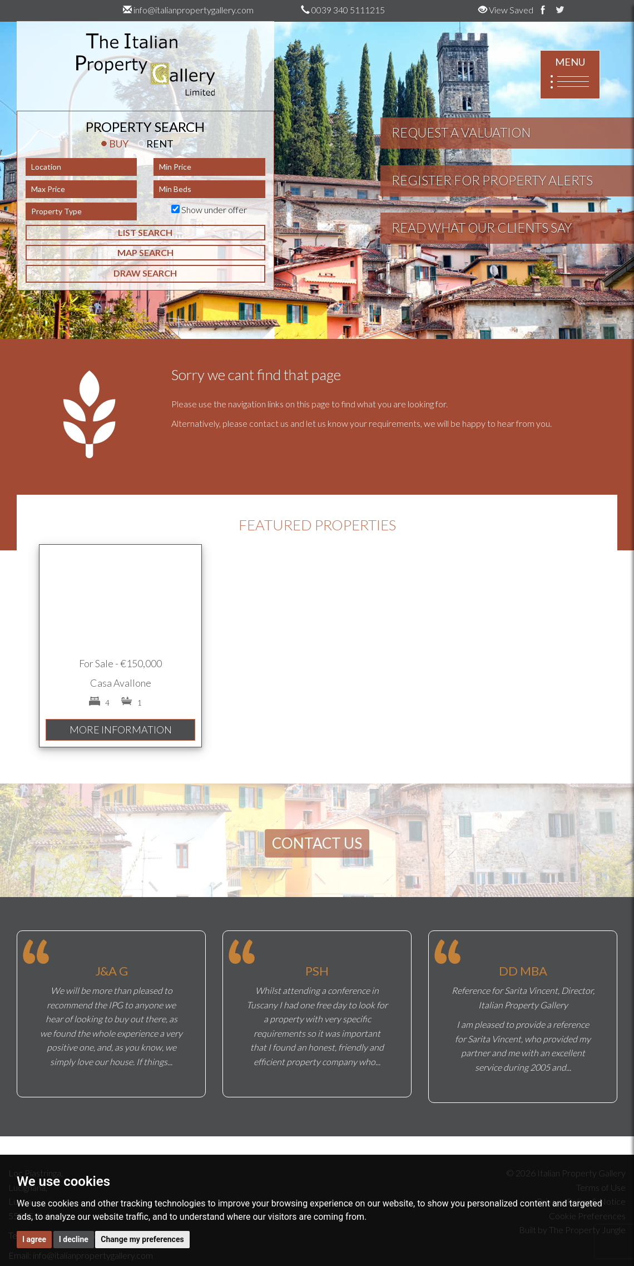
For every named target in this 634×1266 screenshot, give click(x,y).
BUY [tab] (114, 143)
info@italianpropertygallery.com (188, 9)
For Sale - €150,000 (120, 663)
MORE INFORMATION (121, 729)
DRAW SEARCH (145, 273)
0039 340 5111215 (343, 9)
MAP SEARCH (145, 252)
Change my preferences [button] (142, 1239)
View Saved (505, 9)
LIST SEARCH (145, 232)
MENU (570, 75)
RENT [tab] (156, 143)
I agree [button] (34, 1239)
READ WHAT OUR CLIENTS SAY (482, 227)
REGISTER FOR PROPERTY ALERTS (492, 180)
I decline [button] (73, 1239)
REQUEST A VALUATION (461, 132)
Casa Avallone (120, 683)
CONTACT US (317, 843)
